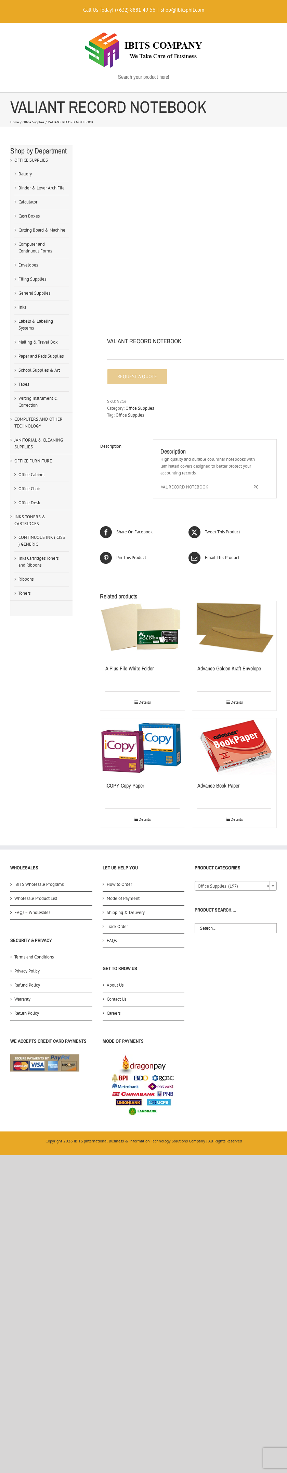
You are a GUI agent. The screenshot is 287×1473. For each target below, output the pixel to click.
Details (145, 702)
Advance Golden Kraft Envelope (229, 668)
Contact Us (116, 999)
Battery (25, 174)
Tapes (23, 384)
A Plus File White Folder (129, 668)
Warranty (22, 999)
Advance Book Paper (218, 785)
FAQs (112, 940)
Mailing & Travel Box (38, 342)
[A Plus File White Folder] (142, 629)
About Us (115, 985)
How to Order (119, 884)
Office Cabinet (31, 475)
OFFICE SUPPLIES (31, 160)
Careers (113, 1013)
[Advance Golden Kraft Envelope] (234, 629)
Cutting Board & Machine (41, 230)
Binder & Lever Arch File (41, 188)
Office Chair (29, 489)
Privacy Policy (27, 971)
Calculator (27, 202)
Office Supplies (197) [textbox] (234, 886)
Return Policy (26, 1013)
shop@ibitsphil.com (182, 10)
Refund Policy (27, 985)
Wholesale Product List (35, 898)
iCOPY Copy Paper (124, 785)
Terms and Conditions (34, 957)
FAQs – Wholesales (32, 912)
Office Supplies (140, 408)
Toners (24, 593)
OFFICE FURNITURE (33, 461)
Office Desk (29, 503)
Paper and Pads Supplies (41, 356)
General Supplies (34, 293)
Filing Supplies (32, 279)
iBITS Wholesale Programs (39, 884)
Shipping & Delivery (126, 912)
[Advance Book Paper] (234, 746)
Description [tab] (110, 446)
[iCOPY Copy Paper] (142, 746)
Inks (22, 307)
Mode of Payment (123, 898)
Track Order (117, 926)
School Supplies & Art (39, 370)
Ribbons (26, 579)
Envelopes (28, 265)
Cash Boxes (29, 216)
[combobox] (236, 886)
